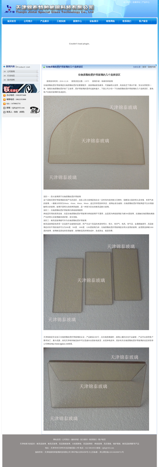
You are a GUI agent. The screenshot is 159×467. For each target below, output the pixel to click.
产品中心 (146, 2)
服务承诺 (75, 439)
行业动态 (11, 76)
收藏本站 (136, 2)
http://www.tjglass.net (59, 344)
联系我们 (93, 439)
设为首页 (127, 2)
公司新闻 (11, 71)
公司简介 (66, 439)
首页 (144, 67)
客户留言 (102, 439)
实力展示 (84, 439)
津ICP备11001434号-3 (80, 452)
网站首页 (57, 439)
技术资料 (11, 80)
